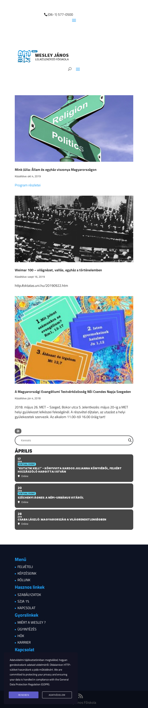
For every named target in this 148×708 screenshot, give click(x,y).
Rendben (23, 695)
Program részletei (28, 185)
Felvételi (25, 566)
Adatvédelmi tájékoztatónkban (27, 660)
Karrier (24, 642)
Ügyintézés (27, 629)
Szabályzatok (29, 594)
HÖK (20, 635)
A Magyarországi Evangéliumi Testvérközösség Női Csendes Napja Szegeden (73, 391)
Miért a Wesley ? (31, 622)
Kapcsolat (26, 607)
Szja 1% (23, 601)
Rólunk (23, 580)
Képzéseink (26, 573)
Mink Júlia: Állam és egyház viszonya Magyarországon (56, 169)
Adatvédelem (57, 695)
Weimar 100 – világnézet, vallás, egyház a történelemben (58, 270)
